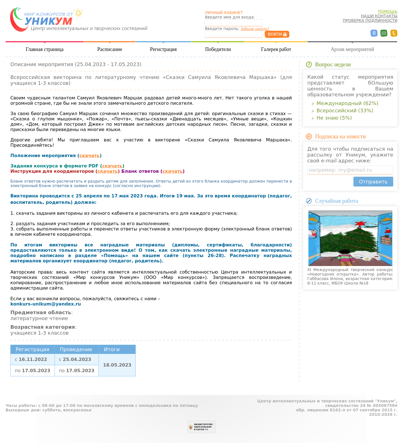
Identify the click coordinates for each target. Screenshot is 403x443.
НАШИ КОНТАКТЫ (379, 16)
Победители (218, 49)
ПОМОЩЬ (387, 11)
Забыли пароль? (255, 29)
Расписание (109, 49)
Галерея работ (276, 49)
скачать (89, 155)
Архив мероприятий (352, 49)
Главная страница (45, 49)
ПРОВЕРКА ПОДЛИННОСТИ (370, 20)
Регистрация (163, 49)
